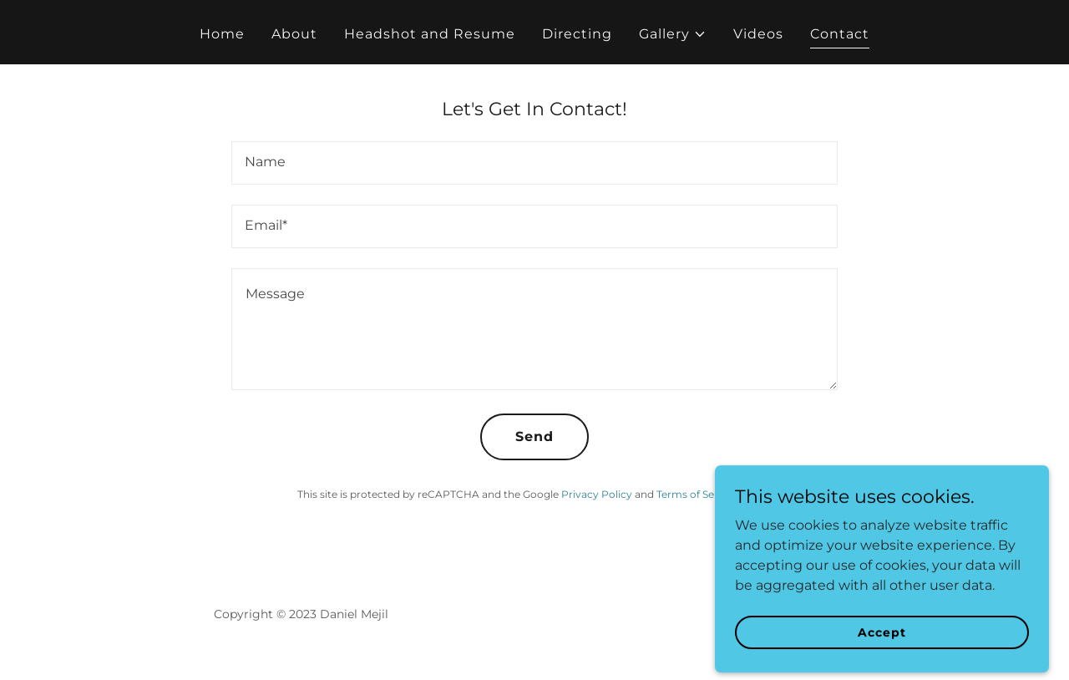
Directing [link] (577, 34)
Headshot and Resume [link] (429, 34)
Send (534, 436)
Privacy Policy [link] (596, 494)
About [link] (294, 34)
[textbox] (534, 163)
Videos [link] (758, 34)
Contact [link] (839, 34)
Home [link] (222, 34)
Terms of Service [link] (697, 494)
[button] (673, 34)
